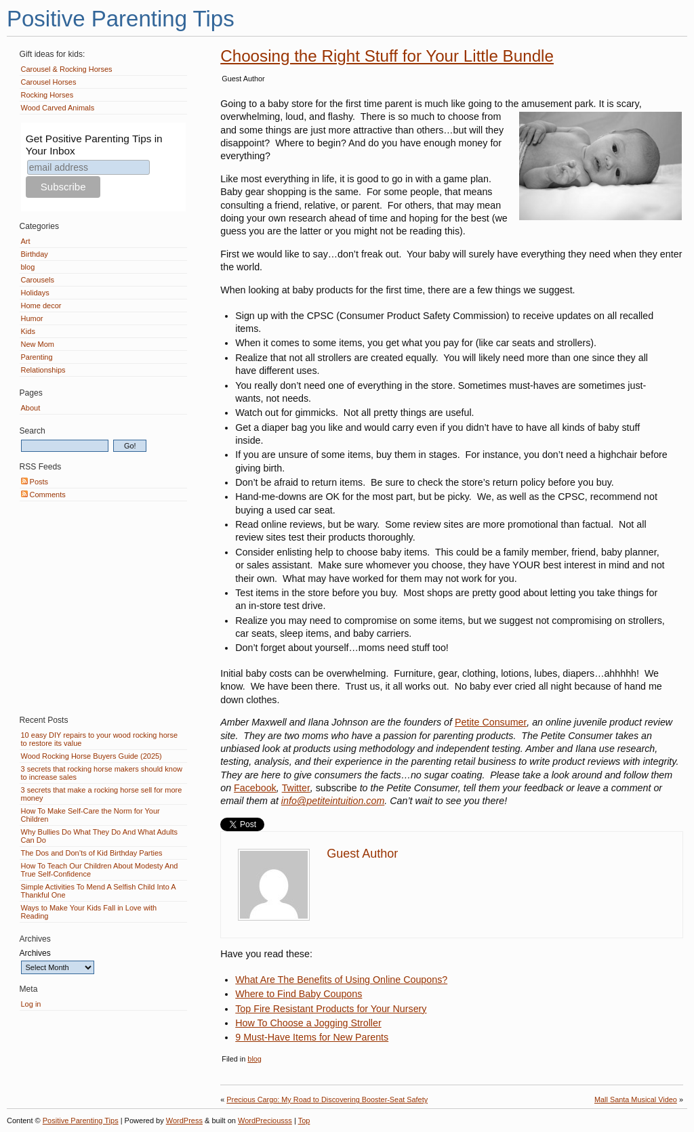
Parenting (37, 357)
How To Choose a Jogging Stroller (308, 1023)
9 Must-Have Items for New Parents (311, 1037)
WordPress (184, 1120)
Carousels (38, 280)
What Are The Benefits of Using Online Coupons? (341, 979)
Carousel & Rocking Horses (67, 69)
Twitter (296, 787)
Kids (28, 331)
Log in (31, 1004)
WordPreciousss (265, 1120)
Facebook (255, 787)
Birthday (34, 254)
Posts (35, 482)
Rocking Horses (47, 95)
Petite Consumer (491, 722)
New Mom (38, 344)
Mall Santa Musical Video (635, 1099)
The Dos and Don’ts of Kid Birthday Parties (92, 853)
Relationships (43, 370)
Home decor (41, 305)
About (31, 408)
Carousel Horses (49, 82)
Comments (43, 494)
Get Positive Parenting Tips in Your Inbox (94, 144)
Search (32, 431)
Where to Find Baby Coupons (298, 993)
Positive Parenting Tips (120, 18)
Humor (32, 318)
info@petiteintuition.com (332, 800)
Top (304, 1120)
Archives (35, 953)
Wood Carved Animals (58, 108)
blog (254, 1059)
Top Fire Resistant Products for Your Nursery (330, 1008)
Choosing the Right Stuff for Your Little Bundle (387, 56)
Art (25, 241)
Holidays (35, 293)
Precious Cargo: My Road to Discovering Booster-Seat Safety (327, 1099)
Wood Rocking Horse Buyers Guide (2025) (91, 756)
